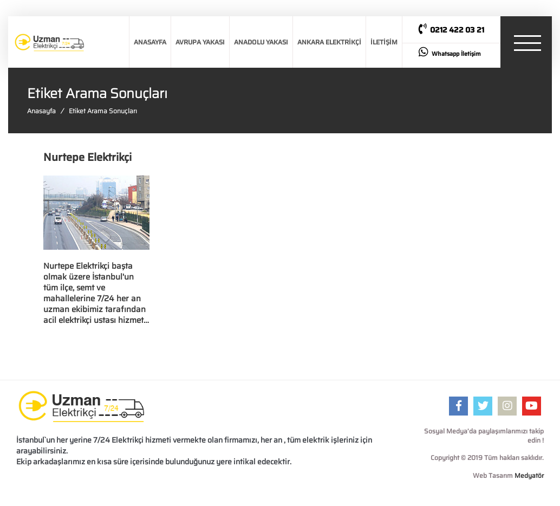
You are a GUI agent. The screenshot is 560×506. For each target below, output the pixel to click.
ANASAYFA (150, 42)
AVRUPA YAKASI (200, 42)
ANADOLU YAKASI (261, 42)
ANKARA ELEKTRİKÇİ (329, 42)
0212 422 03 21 (451, 29)
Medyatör (529, 475)
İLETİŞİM (384, 42)
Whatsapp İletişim (450, 53)
